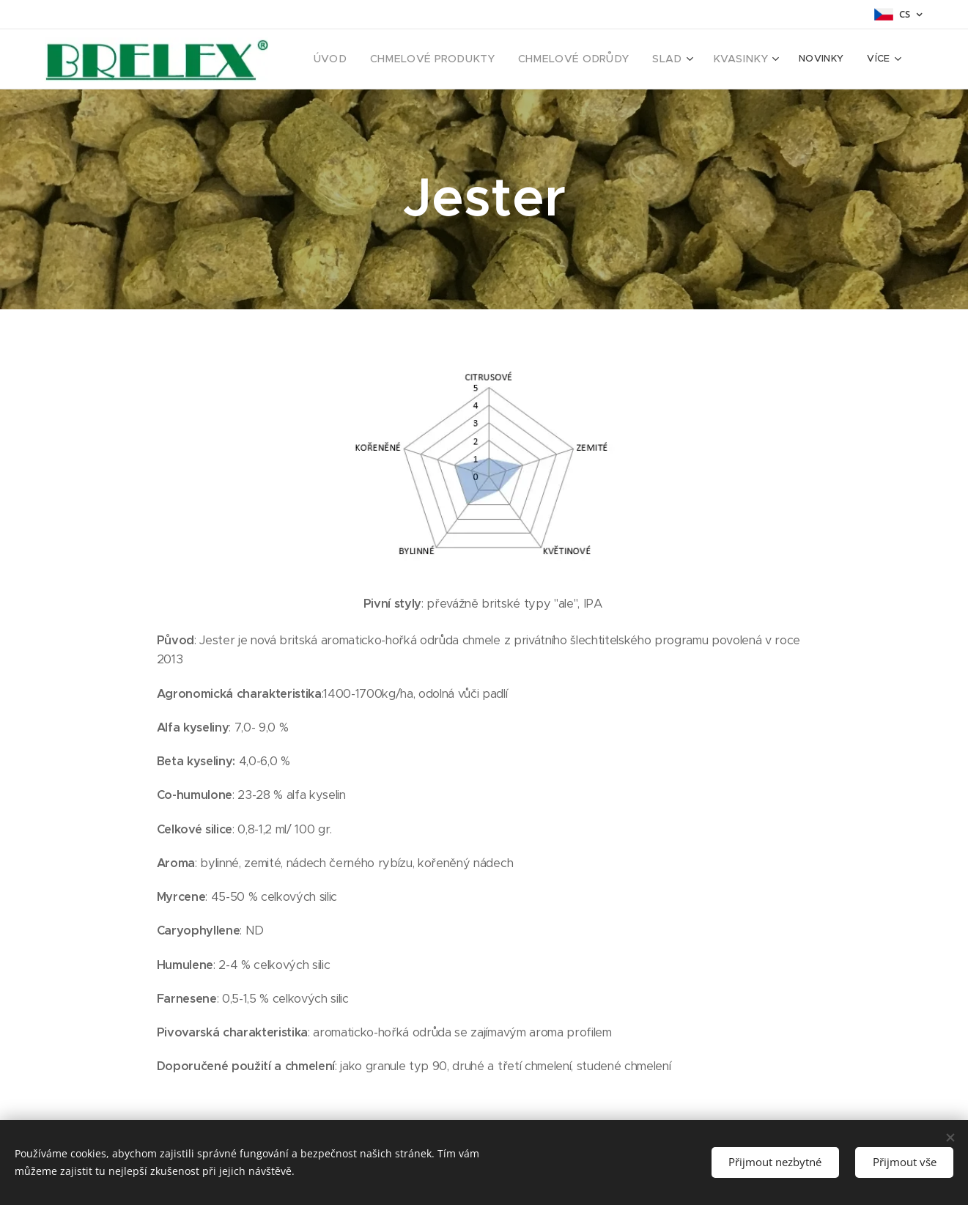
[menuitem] (362, 59)
